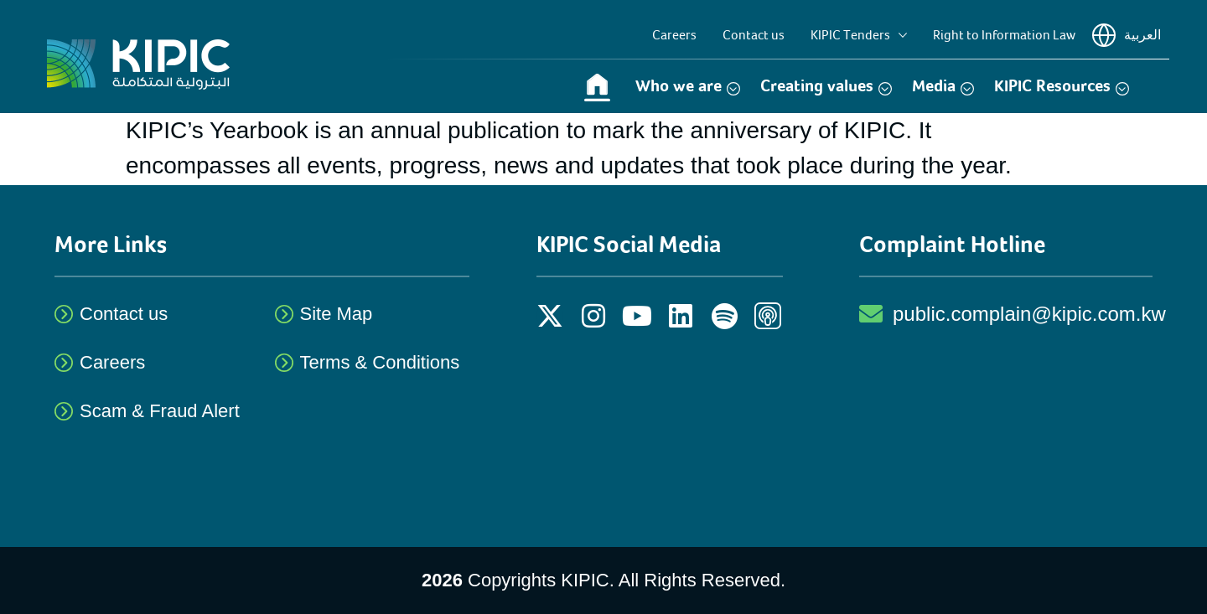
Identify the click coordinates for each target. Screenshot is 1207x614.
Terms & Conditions (380, 362)
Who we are (687, 85)
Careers (674, 35)
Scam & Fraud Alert (160, 410)
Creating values (826, 85)
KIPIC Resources (1061, 85)
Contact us (754, 35)
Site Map (336, 313)
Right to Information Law (1004, 35)
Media (943, 85)
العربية (1126, 35)
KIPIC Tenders (859, 35)
